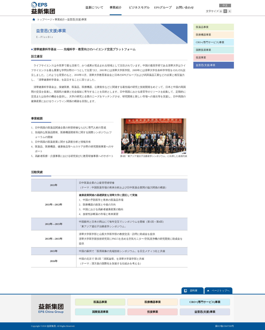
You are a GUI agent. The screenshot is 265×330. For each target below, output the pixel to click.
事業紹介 (116, 7)
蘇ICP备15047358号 (224, 326)
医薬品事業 (202, 27)
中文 (225, 5)
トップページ (44, 19)
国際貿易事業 (203, 50)
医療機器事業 (203, 34)
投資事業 (201, 57)
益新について (94, 7)
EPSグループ (163, 7)
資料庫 (193, 290)
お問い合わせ (185, 7)
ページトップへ (221, 290)
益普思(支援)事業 (77, 19)
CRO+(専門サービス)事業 (210, 42)
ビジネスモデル (139, 7)
